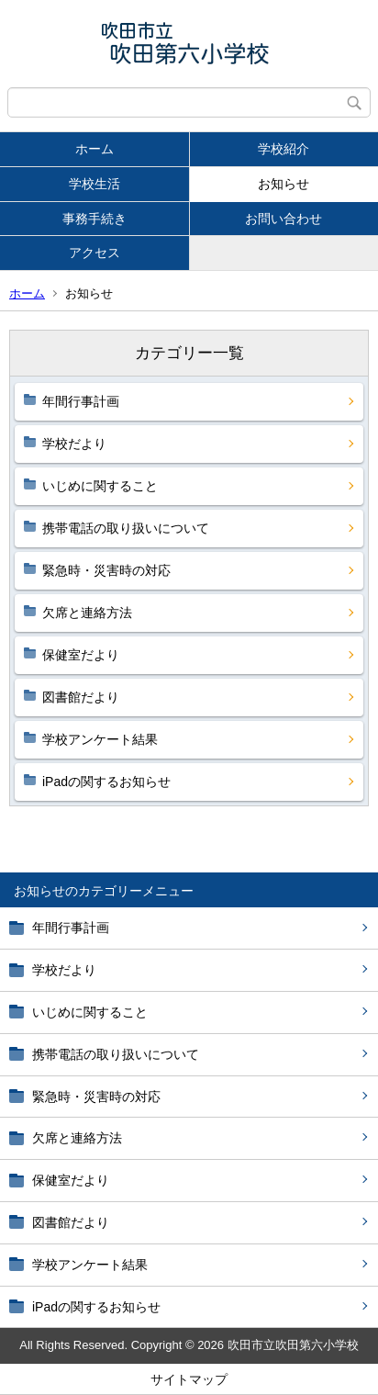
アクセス (94, 252)
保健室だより (70, 1180)
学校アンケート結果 (90, 1264)
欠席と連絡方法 (77, 1138)
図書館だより (70, 1222)
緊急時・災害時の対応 (96, 1096)
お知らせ (283, 183)
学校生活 (94, 183)
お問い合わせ (283, 218)
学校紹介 (283, 148)
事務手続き (94, 218)
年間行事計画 (70, 927)
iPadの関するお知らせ (96, 1306)
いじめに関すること (90, 1012)
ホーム (94, 148)
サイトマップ (189, 1379)
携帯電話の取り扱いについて (115, 1054)
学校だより (64, 969)
